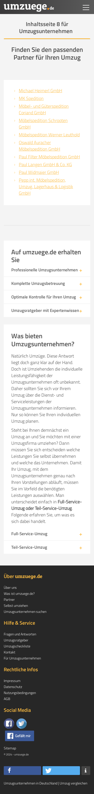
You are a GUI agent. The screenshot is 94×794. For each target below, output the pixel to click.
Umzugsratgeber (16, 640)
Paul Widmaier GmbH (39, 172)
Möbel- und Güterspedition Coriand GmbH (44, 109)
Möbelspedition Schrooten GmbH (43, 123)
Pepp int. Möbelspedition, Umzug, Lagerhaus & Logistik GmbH (46, 186)
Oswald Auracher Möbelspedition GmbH (39, 145)
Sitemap (10, 748)
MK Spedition (31, 98)
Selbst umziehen (16, 605)
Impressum (12, 680)
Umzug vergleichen (73, 783)
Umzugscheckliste (17, 646)
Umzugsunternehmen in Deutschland (30, 783)
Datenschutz (13, 686)
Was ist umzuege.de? (19, 593)
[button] (22, 770)
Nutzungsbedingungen (20, 692)
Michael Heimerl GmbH (40, 90)
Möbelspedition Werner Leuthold (49, 134)
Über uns (10, 587)
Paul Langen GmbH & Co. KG (45, 164)
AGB (7, 698)
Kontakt (9, 652)
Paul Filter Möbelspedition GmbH (49, 156)
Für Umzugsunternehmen (22, 658)
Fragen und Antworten (20, 634)
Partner (9, 599)
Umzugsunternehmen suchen (25, 611)
